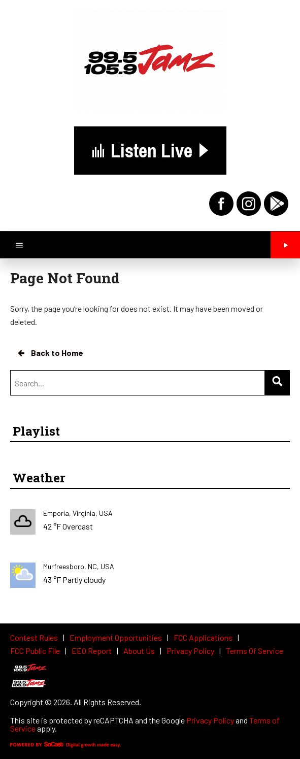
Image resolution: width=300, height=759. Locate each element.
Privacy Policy (210, 720)
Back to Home (49, 353)
